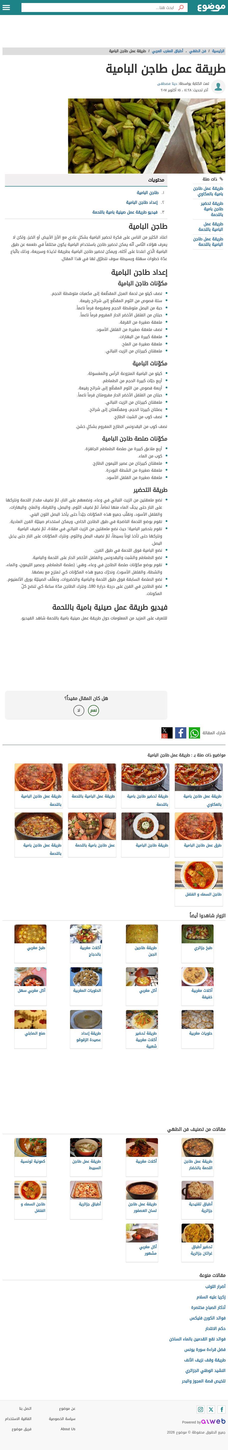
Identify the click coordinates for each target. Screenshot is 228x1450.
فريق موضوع (21, 1429)
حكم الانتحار (215, 1328)
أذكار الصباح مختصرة (208, 1307)
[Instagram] (201, 1409)
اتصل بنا (25, 1408)
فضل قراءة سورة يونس (205, 1349)
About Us (68, 1429)
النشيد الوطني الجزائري (205, 1370)
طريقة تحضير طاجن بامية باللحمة (212, 209)
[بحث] (181, 7)
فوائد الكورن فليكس (208, 1318)
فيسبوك (180, 733)
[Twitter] (211, 1409)
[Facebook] (222, 1409)
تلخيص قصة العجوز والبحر (204, 1381)
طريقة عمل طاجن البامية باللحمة (208, 241)
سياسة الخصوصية (62, 1418)
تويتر (167, 733)
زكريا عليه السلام (211, 1297)
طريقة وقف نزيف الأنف (205, 1360)
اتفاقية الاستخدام (18, 1418)
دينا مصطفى (167, 83)
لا (78, 710)
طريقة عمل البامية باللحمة (210, 226)
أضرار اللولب (215, 1286)
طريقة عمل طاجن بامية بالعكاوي (208, 191)
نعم (93, 710)
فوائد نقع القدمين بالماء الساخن (197, 1339)
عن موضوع (67, 1408)
